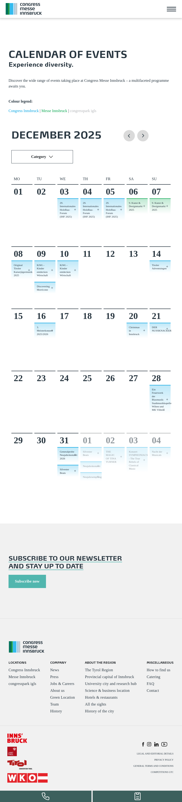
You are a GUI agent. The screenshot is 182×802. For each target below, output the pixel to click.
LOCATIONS (17, 662)
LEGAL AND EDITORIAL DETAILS (155, 754)
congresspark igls (22, 684)
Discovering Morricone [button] (43, 288)
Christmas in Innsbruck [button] (134, 331)
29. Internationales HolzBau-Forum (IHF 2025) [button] (67, 209)
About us (57, 691)
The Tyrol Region (99, 670)
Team (54, 705)
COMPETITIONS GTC (162, 772)
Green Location (62, 698)
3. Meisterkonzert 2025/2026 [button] (45, 331)
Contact (153, 691)
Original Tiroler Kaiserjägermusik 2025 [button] (23, 270)
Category (38, 157)
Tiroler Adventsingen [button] (159, 267)
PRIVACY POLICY (163, 760)
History (56, 712)
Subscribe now (27, 581)
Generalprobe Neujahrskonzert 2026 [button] (68, 455)
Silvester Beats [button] (64, 471)
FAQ (150, 684)
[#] (17, 738)
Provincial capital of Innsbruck (109, 677)
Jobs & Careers (62, 684)
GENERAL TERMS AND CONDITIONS (153, 766)
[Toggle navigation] (171, 9)
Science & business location (107, 691)
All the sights (95, 705)
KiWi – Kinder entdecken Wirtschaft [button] (42, 270)
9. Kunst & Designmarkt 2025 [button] (136, 206)
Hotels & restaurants (101, 698)
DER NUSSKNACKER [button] (161, 329)
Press (54, 677)
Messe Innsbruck (22, 677)
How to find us (158, 670)
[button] (129, 140)
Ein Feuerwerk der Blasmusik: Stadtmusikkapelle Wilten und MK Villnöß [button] (161, 399)
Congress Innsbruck (24, 670)
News (54, 670)
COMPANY (58, 662)
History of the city (99, 712)
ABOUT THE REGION (100, 662)
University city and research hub (110, 684)
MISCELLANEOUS (160, 662)
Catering (153, 677)
